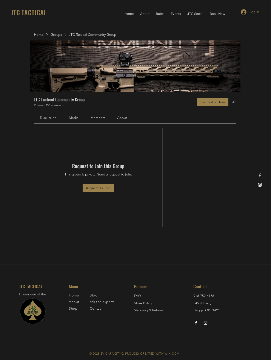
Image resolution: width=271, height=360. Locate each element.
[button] (160, 13)
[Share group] (233, 101)
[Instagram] (259, 184)
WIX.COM (172, 353)
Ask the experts (102, 302)
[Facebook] (259, 175)
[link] (48, 118)
